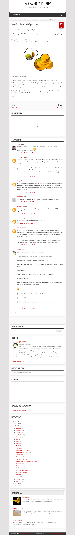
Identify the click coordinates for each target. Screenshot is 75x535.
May (17, 443)
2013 (16, 423)
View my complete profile (18, 361)
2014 (16, 421)
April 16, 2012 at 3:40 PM (26, 213)
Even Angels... (20, 454)
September (19, 434)
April (17, 446)
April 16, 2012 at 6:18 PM (26, 223)
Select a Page (17, 14)
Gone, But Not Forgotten (22, 470)
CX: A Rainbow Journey (37, 3)
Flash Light (19, 448)
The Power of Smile (21, 468)
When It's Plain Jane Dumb (23, 452)
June (17, 441)
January (18, 481)
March (18, 477)
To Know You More (21, 457)
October (18, 432)
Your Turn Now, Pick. (21, 459)
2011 (16, 483)
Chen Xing (19, 249)
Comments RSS (60, 533)
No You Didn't (25, 497)
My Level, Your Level (21, 472)
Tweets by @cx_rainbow (19, 410)
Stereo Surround (17, 520)
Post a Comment (16, 313)
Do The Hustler (20, 463)
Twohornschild (21, 206)
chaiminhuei (20, 196)
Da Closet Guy (21, 157)
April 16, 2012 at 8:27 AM (26, 201)
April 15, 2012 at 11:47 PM (26, 152)
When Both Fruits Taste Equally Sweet (25, 24)
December (19, 428)
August (18, 437)
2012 (16, 426)
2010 (16, 485)
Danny (18, 144)
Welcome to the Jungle (22, 450)
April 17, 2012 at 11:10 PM (26, 308)
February (18, 479)
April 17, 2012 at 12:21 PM (26, 245)
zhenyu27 (19, 181)
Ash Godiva (20, 227)
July (17, 439)
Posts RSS (52, 533)
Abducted (24, 509)
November (19, 430)
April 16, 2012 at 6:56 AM (26, 176)
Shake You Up (20, 465)
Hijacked (18, 474)
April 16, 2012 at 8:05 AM (26, 192)
